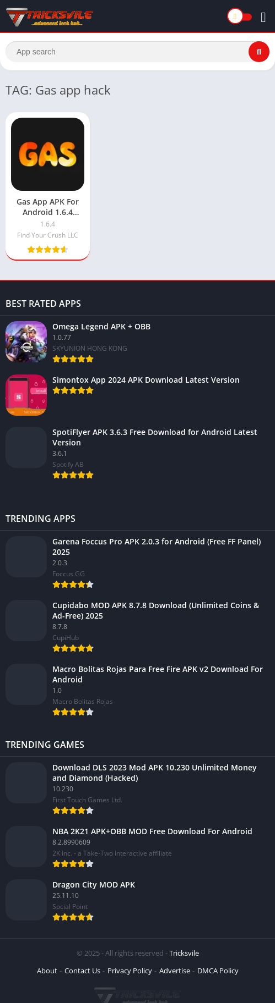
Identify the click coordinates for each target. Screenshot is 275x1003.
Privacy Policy (129, 971)
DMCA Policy (218, 971)
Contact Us (82, 971)
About (47, 971)
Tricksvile (184, 953)
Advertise (174, 971)
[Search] (137, 51)
